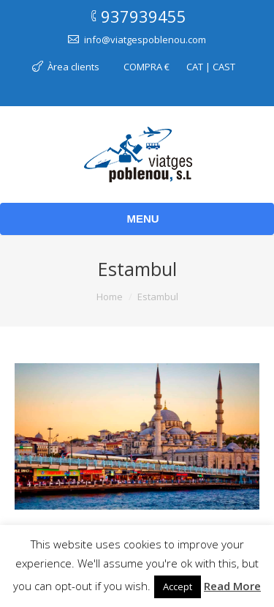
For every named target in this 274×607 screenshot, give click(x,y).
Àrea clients (73, 66)
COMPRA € (146, 66)
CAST (224, 66)
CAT (194, 66)
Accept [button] (177, 586)
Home (109, 296)
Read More (232, 585)
